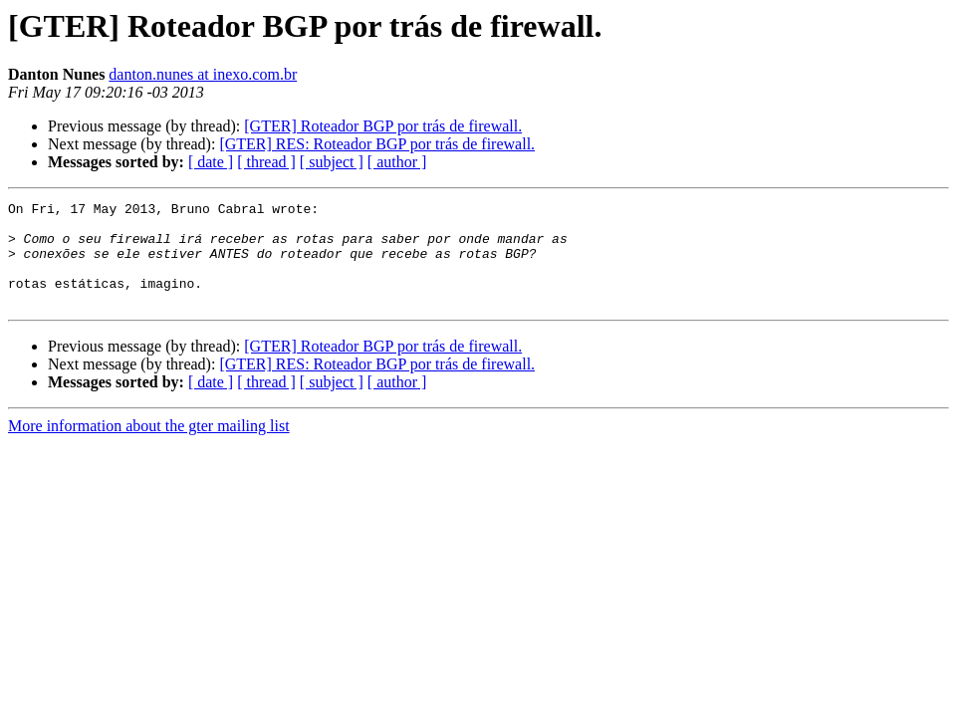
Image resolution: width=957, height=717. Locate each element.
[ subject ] (331, 161)
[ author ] (397, 161)
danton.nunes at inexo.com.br (203, 74)
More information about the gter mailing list (149, 446)
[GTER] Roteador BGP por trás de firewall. (383, 126)
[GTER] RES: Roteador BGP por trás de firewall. (377, 143)
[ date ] (210, 161)
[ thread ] (266, 161)
